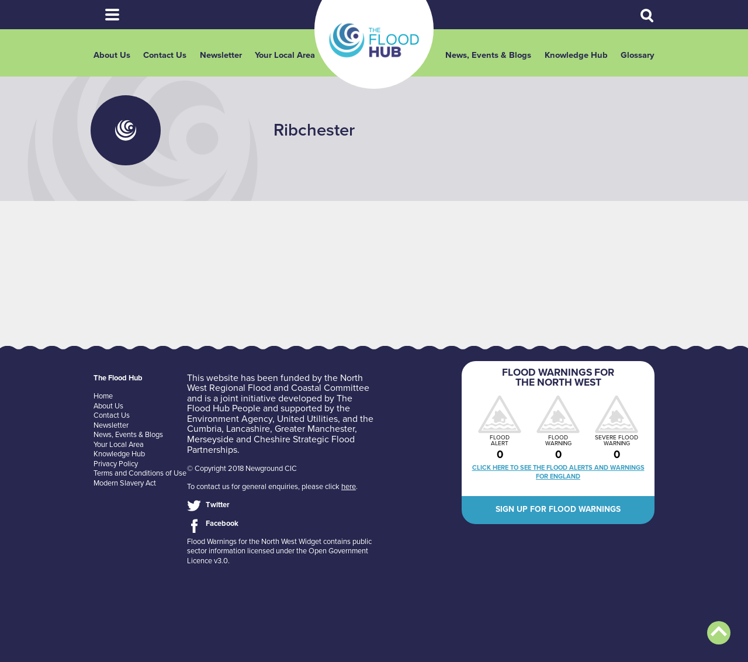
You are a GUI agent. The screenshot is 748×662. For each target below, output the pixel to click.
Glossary (637, 55)
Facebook (222, 523)
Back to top (718, 632)
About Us (112, 55)
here (348, 486)
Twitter (218, 505)
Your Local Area (285, 55)
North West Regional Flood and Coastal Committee (278, 383)
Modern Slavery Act (125, 483)
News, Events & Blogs (488, 55)
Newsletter (221, 55)
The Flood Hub (374, 40)
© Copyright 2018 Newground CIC (242, 468)
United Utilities (307, 419)
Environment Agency (229, 419)
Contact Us (164, 55)
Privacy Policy (116, 464)
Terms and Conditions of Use (140, 473)
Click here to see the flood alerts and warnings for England (558, 472)
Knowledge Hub (576, 55)
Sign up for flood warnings (558, 509)
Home (103, 396)
